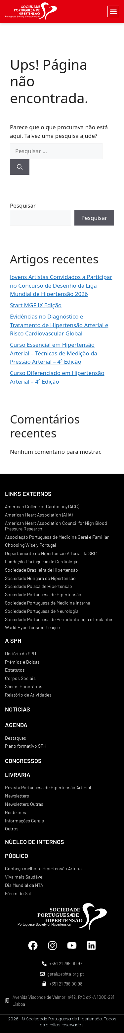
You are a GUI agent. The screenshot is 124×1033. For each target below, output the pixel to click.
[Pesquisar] (19, 167)
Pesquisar (23, 205)
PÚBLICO (16, 855)
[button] (113, 11)
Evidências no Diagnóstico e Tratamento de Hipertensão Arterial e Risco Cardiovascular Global (59, 325)
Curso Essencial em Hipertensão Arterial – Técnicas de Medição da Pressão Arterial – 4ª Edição (53, 353)
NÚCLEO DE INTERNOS (34, 841)
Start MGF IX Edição (36, 305)
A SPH (13, 640)
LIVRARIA (17, 774)
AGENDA (16, 724)
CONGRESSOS (23, 760)
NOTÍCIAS (17, 709)
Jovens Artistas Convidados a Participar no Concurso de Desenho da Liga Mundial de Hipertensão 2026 (61, 285)
